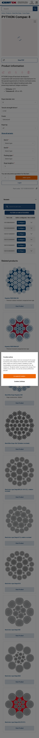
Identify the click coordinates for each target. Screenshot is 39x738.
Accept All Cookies (19, 376)
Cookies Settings (19, 381)
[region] (19, 369)
